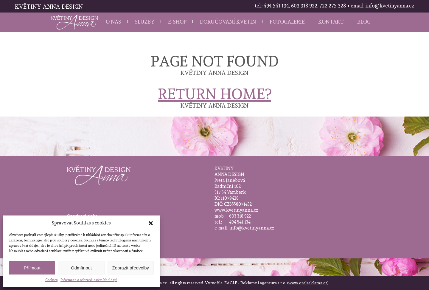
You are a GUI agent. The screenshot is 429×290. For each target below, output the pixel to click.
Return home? (214, 94)
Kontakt (331, 21)
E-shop (177, 21)
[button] (151, 223)
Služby (145, 21)
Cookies (51, 280)
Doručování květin (228, 21)
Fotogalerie (287, 21)
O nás (113, 21)
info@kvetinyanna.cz (251, 228)
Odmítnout (81, 267)
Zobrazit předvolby (130, 267)
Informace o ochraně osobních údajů (88, 280)
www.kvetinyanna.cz (236, 210)
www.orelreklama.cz (307, 282)
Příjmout (32, 267)
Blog (364, 21)
